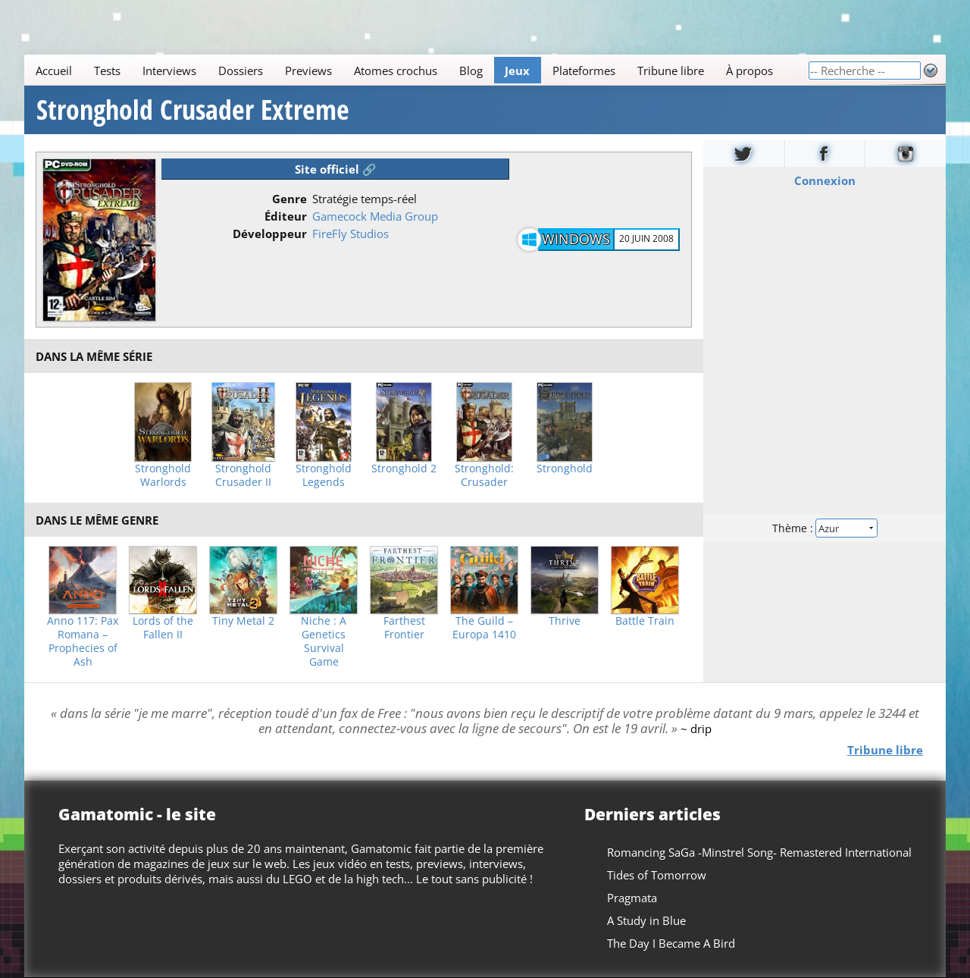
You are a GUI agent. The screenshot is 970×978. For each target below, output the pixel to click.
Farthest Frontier (404, 627)
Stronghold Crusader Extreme (192, 110)
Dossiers (240, 70)
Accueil (54, 70)
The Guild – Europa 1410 (484, 627)
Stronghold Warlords (163, 475)
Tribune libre (670, 70)
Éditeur (285, 216)
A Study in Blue (646, 920)
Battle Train (644, 621)
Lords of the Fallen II (163, 627)
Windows (576, 239)
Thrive (564, 621)
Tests (107, 70)
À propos (749, 70)
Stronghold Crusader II (243, 475)
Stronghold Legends (324, 475)
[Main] (416, 70)
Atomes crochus (395, 70)
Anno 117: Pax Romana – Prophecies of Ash (82, 641)
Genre (289, 198)
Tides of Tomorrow (656, 874)
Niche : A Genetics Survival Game (323, 641)
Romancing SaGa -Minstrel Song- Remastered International (759, 852)
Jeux (517, 70)
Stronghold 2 (403, 468)
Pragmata (632, 897)
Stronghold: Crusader (484, 475)
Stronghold (565, 468)
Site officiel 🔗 (336, 169)
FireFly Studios (350, 233)
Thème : (824, 528)
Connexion (825, 180)
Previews (308, 70)
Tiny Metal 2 (243, 621)
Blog (471, 70)
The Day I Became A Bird (671, 943)
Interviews (169, 70)
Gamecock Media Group (375, 216)
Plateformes (583, 70)
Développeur (270, 233)
